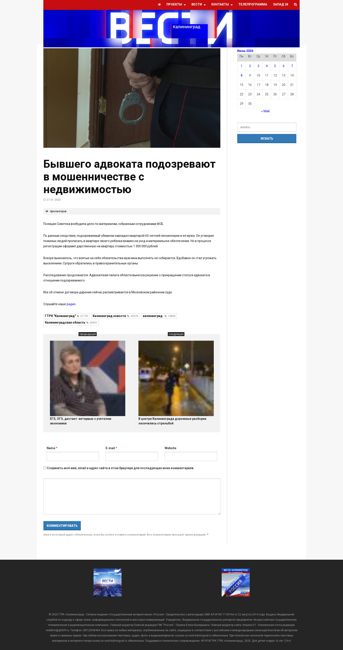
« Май (265, 111)
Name (52, 448)
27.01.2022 (54, 199)
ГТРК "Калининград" (66, 316)
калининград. (159, 316)
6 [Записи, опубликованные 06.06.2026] (284, 66)
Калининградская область (71, 322)
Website (170, 448)
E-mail (111, 448)
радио (71, 304)
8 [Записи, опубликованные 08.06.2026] (241, 75)
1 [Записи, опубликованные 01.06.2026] (241, 66)
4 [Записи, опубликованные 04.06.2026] (267, 66)
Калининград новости (115, 316)
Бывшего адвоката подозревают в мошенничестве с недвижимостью (129, 177)
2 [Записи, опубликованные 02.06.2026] (250, 66)
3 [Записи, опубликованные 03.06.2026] (258, 66)
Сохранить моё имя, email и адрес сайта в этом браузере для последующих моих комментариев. (120, 468)
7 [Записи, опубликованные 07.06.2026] (292, 66)
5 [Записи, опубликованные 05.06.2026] (275, 66)
